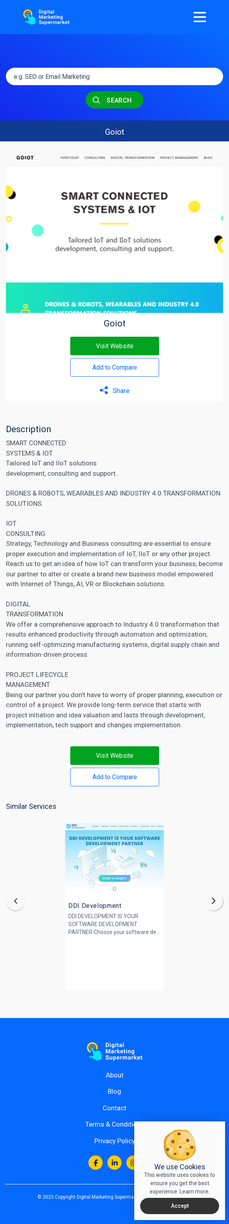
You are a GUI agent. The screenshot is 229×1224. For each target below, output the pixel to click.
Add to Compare (114, 367)
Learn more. (195, 1191)
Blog (114, 1091)
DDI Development (95, 905)
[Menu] (199, 17)
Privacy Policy (114, 1141)
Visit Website (114, 346)
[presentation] (15, 901)
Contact (114, 1108)
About (115, 1075)
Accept (180, 1206)
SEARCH (112, 100)
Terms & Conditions (114, 1124)
